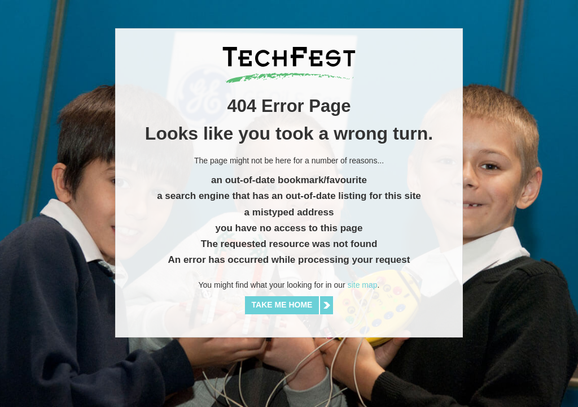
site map (363, 284)
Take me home (282, 304)
